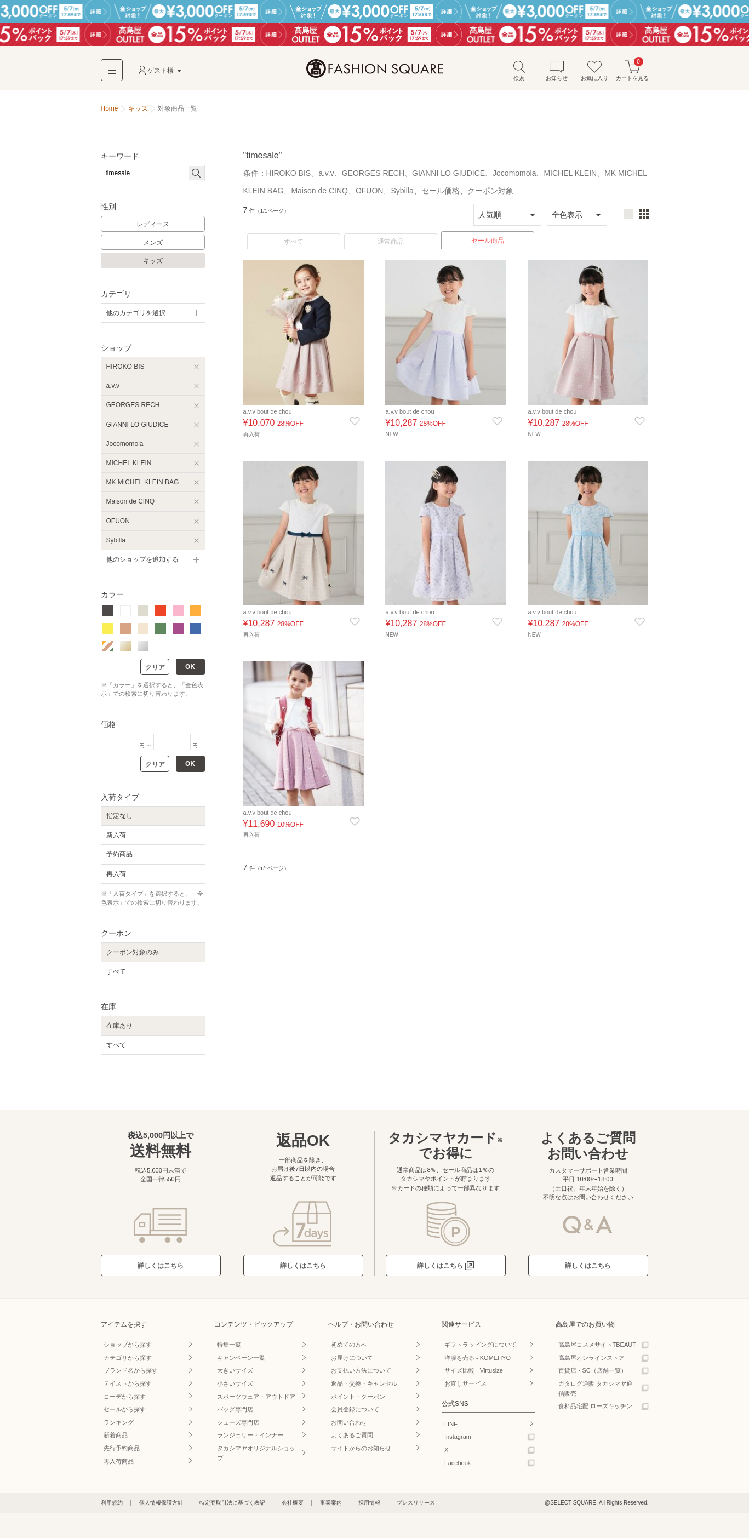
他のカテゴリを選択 (135, 318)
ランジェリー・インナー (250, 1440)
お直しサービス (465, 1389)
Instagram (457, 1442)
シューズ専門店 (238, 1428)
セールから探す (125, 1414)
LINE (451, 1429)
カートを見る (632, 76)
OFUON (118, 526)
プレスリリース (416, 1508)
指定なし (119, 821)
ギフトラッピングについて (480, 1350)
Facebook (457, 1468)
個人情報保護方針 (161, 1508)
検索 (519, 76)
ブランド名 (131, 1376)
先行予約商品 (122, 1453)
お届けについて (352, 1363)
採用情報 (369, 1508)
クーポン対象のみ (132, 958)
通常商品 (391, 247)
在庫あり (119, 1031)
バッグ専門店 (235, 1414)
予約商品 (119, 860)
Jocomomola (125, 449)
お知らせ (557, 76)
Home (109, 114)
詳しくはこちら (161, 1271)
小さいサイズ (235, 1389)
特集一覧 (229, 1350)
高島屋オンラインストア (591, 1363)
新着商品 (116, 1440)
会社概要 (293, 1508)
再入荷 (116, 879)
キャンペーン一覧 (241, 1363)
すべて (294, 247)
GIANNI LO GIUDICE (137, 430)
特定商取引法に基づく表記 (232, 1508)
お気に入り (594, 76)
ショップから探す (128, 1350)
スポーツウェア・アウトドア (256, 1402)
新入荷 (116, 840)
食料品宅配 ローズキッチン (595, 1411)
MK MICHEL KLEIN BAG (142, 487)
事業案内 (331, 1508)
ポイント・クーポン (358, 1402)
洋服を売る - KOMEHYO (477, 1363)
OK (190, 672)
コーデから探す (125, 1402)
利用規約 (112, 1508)
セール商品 (487, 246)
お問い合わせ (349, 1428)
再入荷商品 (119, 1466)
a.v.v (112, 391)
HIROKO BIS (125, 372)
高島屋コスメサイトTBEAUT (597, 1350)
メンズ (153, 248)
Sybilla (115, 546)
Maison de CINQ (130, 507)
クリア (155, 673)
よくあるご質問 (352, 1440)
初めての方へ (349, 1350)
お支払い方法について (361, 1376)
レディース (152, 229)
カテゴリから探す (128, 1363)
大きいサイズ (235, 1376)
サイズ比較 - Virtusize (473, 1376)
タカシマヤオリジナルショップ (256, 1458)
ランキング (119, 1428)
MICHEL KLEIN (129, 468)
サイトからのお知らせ (361, 1453)
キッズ (153, 266)
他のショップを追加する (142, 565)
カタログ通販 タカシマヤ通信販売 (595, 1394)
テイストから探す (128, 1389)
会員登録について (355, 1414)
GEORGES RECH (133, 410)
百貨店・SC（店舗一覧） (592, 1376)
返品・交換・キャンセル (364, 1389)
